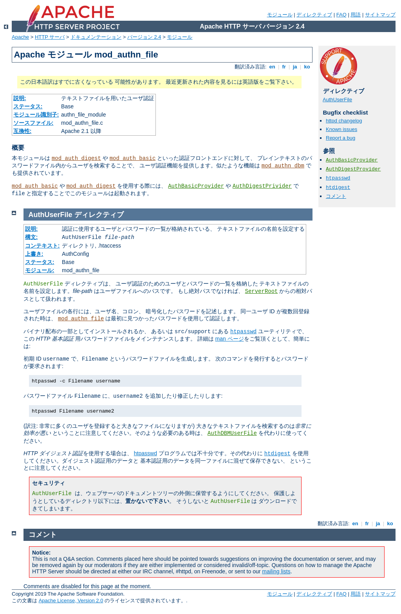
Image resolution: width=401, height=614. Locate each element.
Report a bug (340, 138)
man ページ (229, 339)
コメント (336, 196)
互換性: (22, 131)
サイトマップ (380, 15)
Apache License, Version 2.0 (71, 600)
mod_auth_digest (76, 158)
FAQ (341, 15)
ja (294, 67)
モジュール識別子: (36, 114)
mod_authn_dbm (283, 166)
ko (307, 67)
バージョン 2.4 (144, 37)
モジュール (280, 15)
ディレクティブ (314, 15)
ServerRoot (261, 291)
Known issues (341, 129)
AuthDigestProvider (353, 169)
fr (284, 67)
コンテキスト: (42, 245)
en (272, 67)
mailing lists (276, 571)
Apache (20, 37)
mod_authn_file (81, 319)
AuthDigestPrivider (262, 186)
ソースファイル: (33, 123)
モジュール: (39, 270)
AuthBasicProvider (196, 186)
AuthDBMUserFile (232, 433)
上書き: (34, 254)
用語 (355, 15)
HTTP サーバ (50, 37)
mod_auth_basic (133, 158)
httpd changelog (344, 121)
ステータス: (28, 106)
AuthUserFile (337, 99)
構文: (31, 237)
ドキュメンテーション (95, 37)
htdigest (338, 187)
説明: (19, 98)
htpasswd (338, 178)
